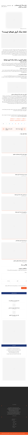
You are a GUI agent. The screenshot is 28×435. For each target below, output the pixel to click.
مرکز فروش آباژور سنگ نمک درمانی (22, 116)
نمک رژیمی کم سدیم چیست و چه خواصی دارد (14, 348)
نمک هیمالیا (25, 95)
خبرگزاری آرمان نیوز (7, 433)
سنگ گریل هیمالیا (12, 120)
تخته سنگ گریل (12, 118)
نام (26, 281)
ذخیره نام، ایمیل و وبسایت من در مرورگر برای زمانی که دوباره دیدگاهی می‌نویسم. (15, 285)
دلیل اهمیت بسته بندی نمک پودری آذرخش (13, 351)
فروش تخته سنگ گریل (23, 213)
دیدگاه (26, 272)
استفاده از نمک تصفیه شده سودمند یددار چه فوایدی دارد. (13, 350)
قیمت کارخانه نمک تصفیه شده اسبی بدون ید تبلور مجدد (13, 354)
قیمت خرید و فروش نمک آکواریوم (14, 315)
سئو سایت (19, 433)
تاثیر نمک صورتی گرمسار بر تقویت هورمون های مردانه (13, 414)
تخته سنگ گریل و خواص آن (17, 120)
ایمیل (17, 281)
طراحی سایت (23, 433)
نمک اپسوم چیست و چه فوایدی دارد (14, 301)
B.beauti (24, 118)
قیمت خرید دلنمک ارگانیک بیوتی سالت (14, 352)
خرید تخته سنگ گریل (24, 196)
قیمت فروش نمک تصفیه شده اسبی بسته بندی (13, 413)
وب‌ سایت (8, 281)
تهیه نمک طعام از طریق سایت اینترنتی (14, 308)
